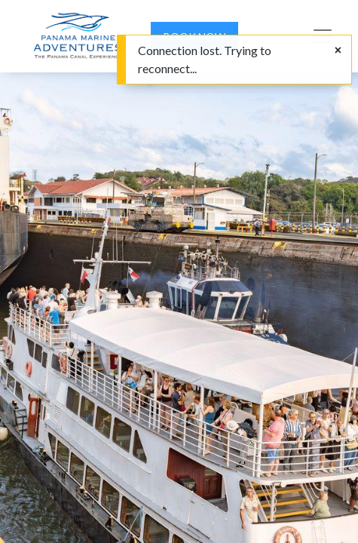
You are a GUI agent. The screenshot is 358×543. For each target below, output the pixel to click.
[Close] (338, 49)
